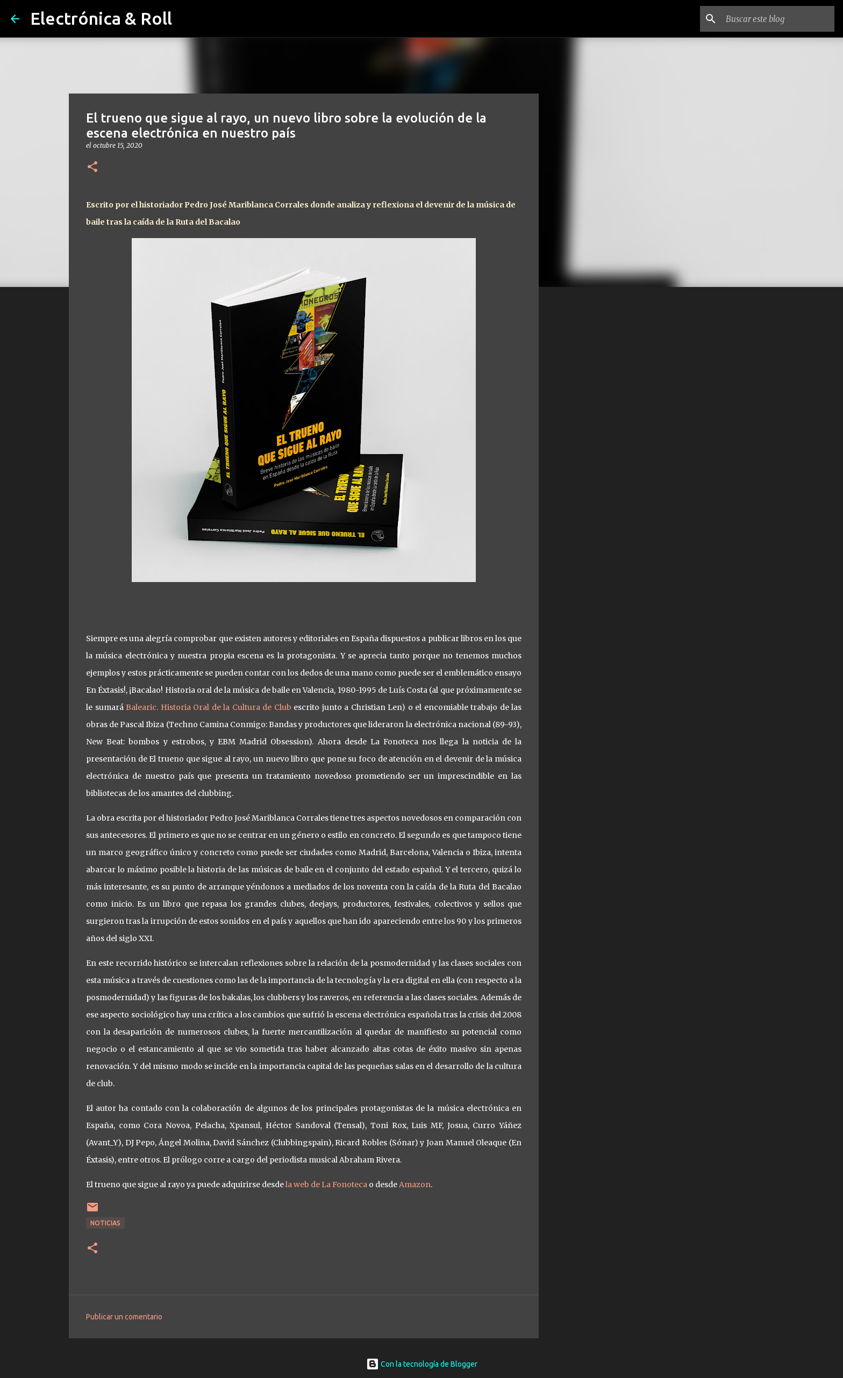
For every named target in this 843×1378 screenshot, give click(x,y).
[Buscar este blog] (777, 19)
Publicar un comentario (124, 1316)
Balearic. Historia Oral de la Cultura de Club (208, 707)
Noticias (105, 1222)
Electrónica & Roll (101, 18)
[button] (92, 167)
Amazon (415, 1184)
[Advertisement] (593, 464)
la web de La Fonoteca (327, 1184)
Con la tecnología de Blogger (421, 1364)
